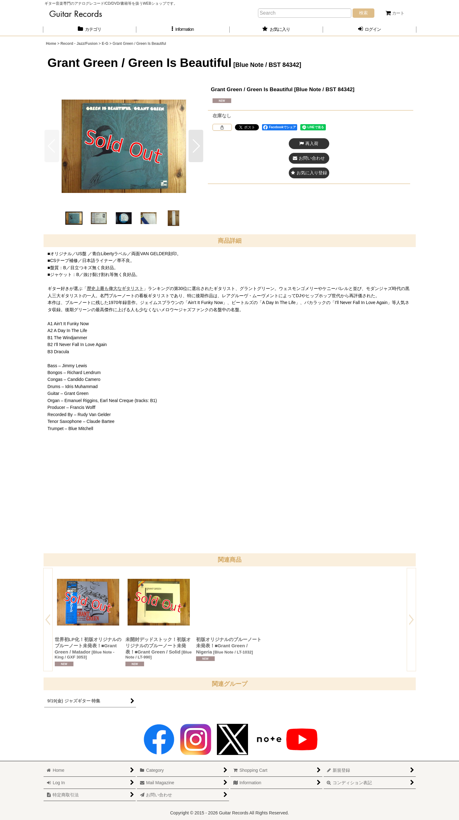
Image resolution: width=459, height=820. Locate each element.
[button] (183, 29)
